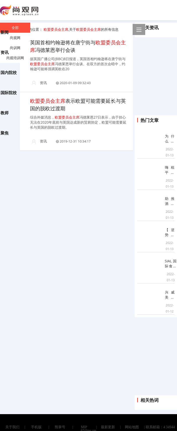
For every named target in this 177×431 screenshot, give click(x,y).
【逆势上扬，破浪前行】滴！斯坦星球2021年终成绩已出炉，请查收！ (169, 232)
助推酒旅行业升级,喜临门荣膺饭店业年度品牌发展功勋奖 (169, 201)
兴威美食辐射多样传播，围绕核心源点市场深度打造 (169, 295)
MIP (84, 427)
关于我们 (12, 427)
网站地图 (132, 427)
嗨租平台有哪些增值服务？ (169, 170)
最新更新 (108, 427)
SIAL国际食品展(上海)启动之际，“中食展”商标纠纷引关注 (171, 264)
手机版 (36, 427)
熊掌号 (60, 427)
